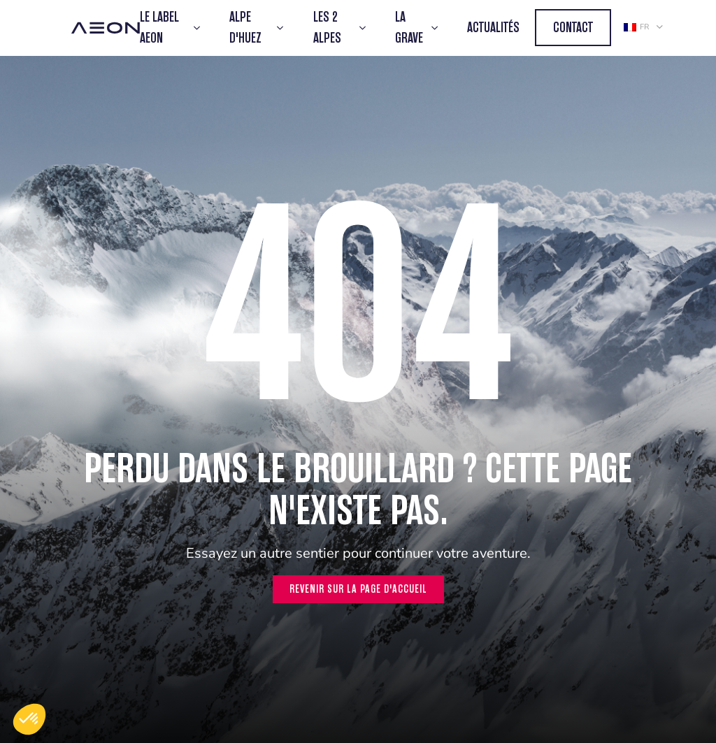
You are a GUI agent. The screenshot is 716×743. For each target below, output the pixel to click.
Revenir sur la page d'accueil (358, 589)
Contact (573, 27)
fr (636, 27)
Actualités (493, 27)
